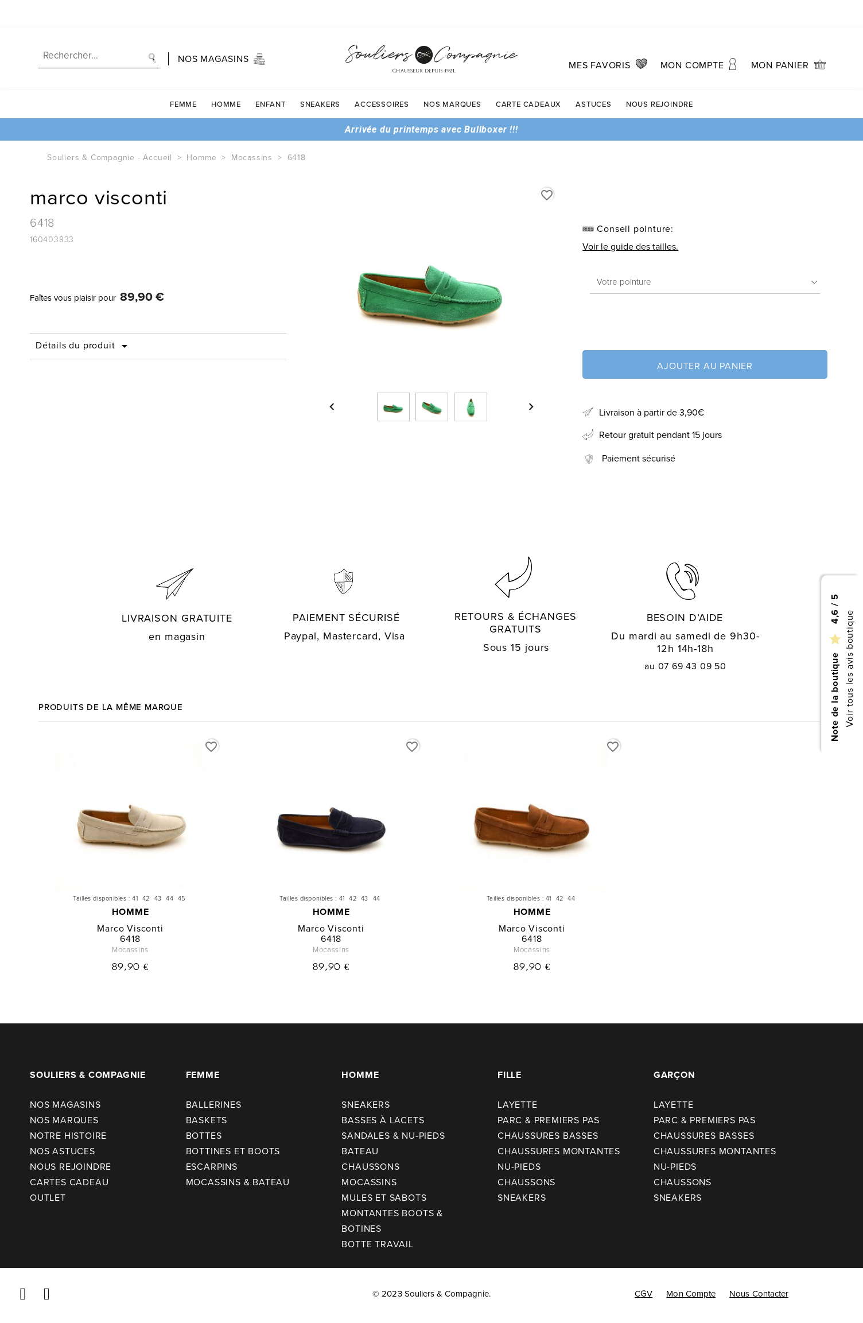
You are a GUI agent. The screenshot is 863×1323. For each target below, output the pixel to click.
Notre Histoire (68, 1135)
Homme (226, 76)
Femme (183, 76)
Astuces (594, 76)
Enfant (270, 76)
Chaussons (370, 1166)
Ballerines (214, 1104)
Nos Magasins (65, 1104)
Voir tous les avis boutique (849, 668)
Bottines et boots (233, 1151)
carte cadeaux (528, 76)
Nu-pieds (519, 1166)
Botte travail (377, 1244)
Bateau (360, 1151)
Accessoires (382, 76)
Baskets (207, 1120)
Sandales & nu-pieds (393, 1135)
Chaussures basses (547, 1135)
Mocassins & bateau (238, 1182)
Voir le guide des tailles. (630, 246)
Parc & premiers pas (548, 1120)
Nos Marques (452, 76)
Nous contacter (758, 1293)
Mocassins (368, 1182)
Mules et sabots (383, 1197)
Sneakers (320, 76)
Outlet (48, 1197)
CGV (643, 1293)
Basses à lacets (382, 1120)
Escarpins (212, 1166)
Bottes (204, 1135)
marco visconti (130, 928)
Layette (517, 1104)
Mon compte (691, 1293)
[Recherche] (99, 28)
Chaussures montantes (558, 1151)
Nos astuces (62, 1151)
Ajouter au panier (705, 366)
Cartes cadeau (69, 1182)
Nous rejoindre (659, 76)
